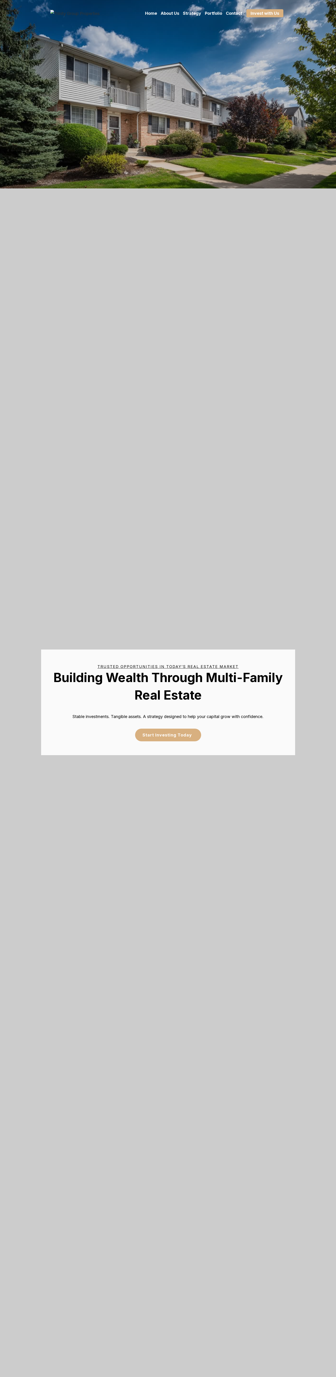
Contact (234, 13)
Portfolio (213, 13)
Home (151, 13)
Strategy (192, 13)
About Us (170, 13)
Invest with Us (265, 13)
